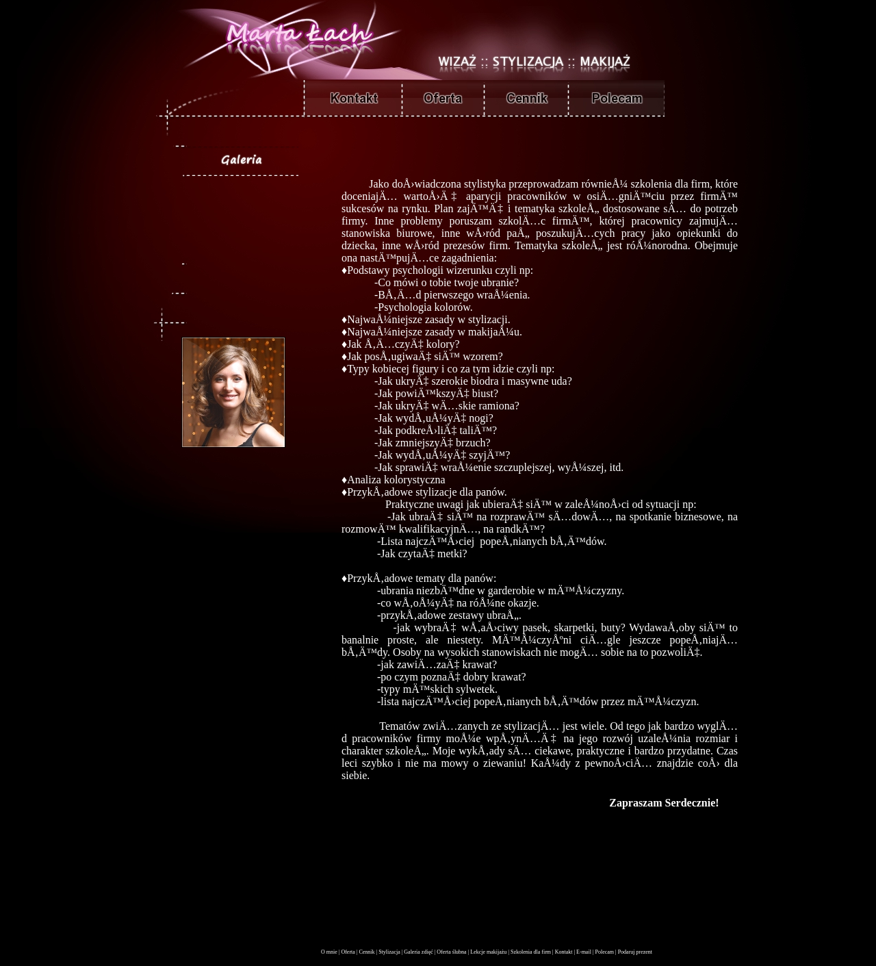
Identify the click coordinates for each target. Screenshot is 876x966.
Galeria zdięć (418, 952)
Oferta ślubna (451, 952)
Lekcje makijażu (488, 952)
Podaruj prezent (635, 952)
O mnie (329, 952)
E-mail (583, 952)
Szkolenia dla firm (531, 952)
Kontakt (564, 952)
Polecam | (605, 952)
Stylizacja (389, 952)
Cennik (366, 952)
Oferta (348, 952)
